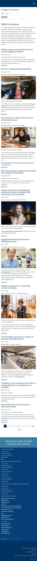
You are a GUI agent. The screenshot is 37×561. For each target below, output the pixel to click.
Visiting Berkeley (6, 533)
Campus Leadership (6, 527)
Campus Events (5, 529)
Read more (4, 65)
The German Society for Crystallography (12, 231)
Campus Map (4, 531)
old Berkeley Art (20, 376)
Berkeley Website (6, 523)
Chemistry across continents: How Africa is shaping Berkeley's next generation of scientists (18, 385)
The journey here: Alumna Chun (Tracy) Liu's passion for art (17, 119)
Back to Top (33, 559)
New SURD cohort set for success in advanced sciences (15, 405)
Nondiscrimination (31, 552)
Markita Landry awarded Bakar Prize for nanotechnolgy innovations (17, 50)
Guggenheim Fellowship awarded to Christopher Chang (15, 240)
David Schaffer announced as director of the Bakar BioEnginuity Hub (17, 338)
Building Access (5, 500)
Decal (30, 325)
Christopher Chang (6, 272)
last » (20, 430)
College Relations (5, 502)
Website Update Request (7, 519)
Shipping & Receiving (6, 515)
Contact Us (4, 504)
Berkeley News (5, 525)
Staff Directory (5, 517)
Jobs (2, 513)
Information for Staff (6, 509)
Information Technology (7, 511)
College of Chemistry (10, 9)
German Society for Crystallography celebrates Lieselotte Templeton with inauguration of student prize (15, 192)
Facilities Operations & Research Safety (11, 507)
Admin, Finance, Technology (8, 498)
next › (33, 426)
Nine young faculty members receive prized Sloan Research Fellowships (18, 172)
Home (2, 13)
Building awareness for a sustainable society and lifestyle (15, 287)
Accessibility (32, 550)
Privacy (33, 553)
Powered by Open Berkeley (29, 548)
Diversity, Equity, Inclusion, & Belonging (11, 506)
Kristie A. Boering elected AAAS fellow (16, 69)
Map (2, 459)
